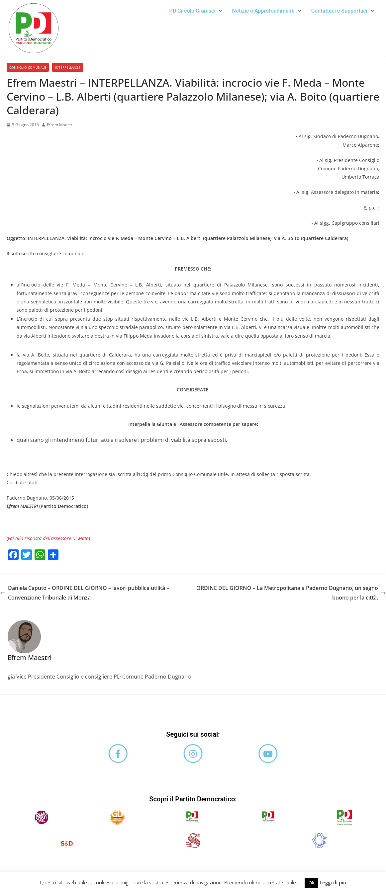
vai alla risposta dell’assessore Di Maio (48, 538)
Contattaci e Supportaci (342, 11)
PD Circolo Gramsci (195, 11)
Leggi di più (333, 882)
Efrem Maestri (60, 124)
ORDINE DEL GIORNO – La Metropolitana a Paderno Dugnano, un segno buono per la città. (291, 592)
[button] (195, 11)
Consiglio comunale (27, 67)
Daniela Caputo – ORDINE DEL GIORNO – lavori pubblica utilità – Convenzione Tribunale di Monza (84, 592)
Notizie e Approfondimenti (266, 11)
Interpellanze (67, 67)
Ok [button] (311, 883)
